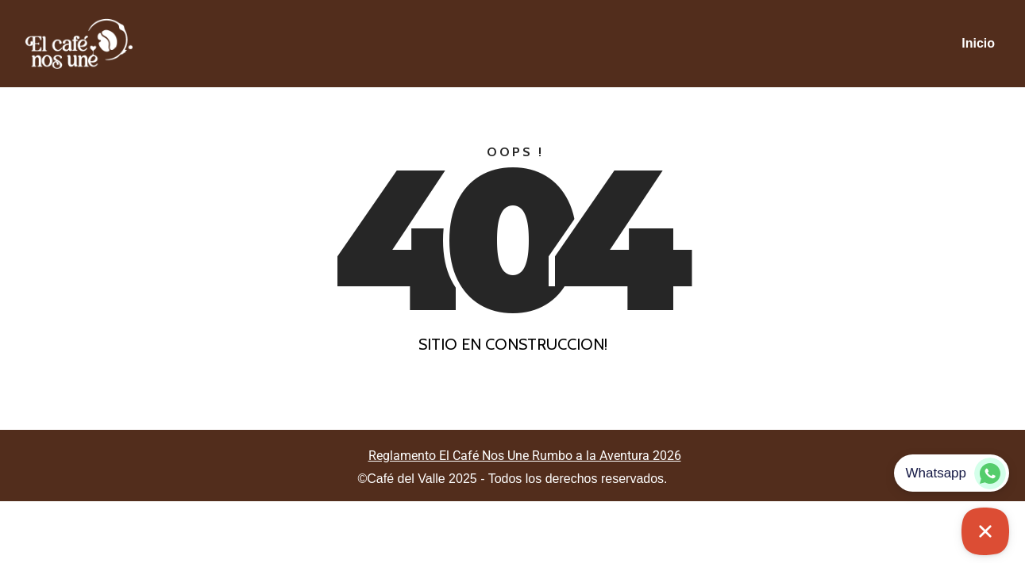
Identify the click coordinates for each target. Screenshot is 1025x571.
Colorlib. (604, 419)
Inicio (978, 43)
